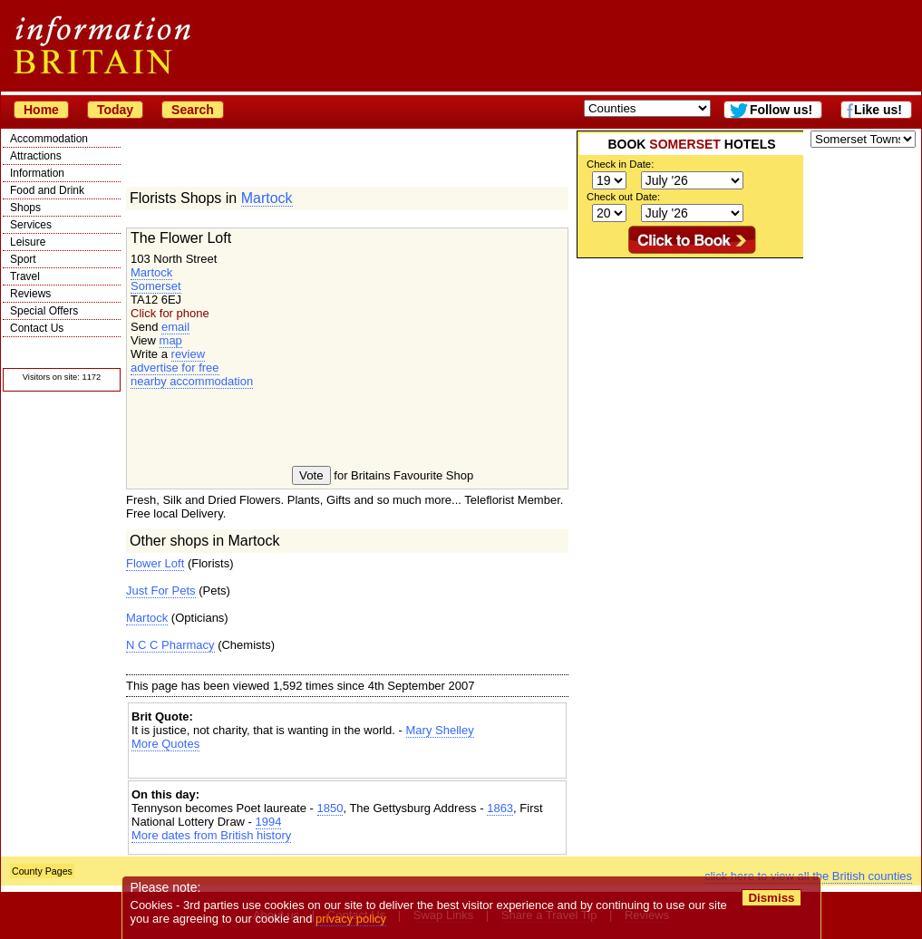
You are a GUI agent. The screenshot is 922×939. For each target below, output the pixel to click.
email (175, 327)
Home (41, 109)
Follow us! (781, 109)
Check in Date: (620, 164)
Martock (267, 198)
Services (31, 224)
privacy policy (350, 918)
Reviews (30, 293)
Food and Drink (47, 190)
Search (192, 109)
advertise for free (175, 367)
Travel (25, 276)
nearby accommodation (192, 381)
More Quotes (165, 743)
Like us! (878, 109)
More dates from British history (211, 835)
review (188, 354)
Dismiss (771, 898)
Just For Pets (161, 590)
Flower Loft (155, 563)
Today (115, 109)
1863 (500, 808)
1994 (269, 821)
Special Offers (44, 311)
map (171, 340)
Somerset (156, 286)
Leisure (27, 242)
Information (37, 173)
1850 (330, 808)
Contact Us (36, 328)
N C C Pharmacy (170, 645)
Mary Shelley (440, 730)
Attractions (36, 156)
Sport (23, 259)
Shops (25, 207)
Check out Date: (623, 196)
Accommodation (49, 138)
